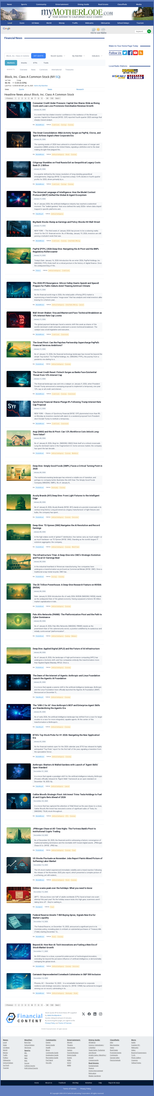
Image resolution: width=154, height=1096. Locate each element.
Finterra (38, 270)
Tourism (140, 23)
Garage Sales (114, 1058)
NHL (25, 1061)
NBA (25, 1058)
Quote (21, 89)
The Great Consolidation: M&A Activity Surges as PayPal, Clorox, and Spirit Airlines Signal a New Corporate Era (67, 134)
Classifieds (122, 4)
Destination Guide (52, 1055)
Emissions (75, 517)
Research (80, 89)
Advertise (88, 1083)
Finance (91, 1068)
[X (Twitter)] (83, 1017)
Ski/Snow (27, 1048)
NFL (25, 1053)
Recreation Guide (52, 1058)
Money (62, 23)
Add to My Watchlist (41, 86)
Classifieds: (114, 1040)
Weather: (28, 1040)
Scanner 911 (135, 1045)
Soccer (26, 1063)
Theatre (70, 1045)
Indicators (96, 56)
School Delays (123, 23)
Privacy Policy (50, 1023)
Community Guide (52, 1053)
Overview (23, 69)
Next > (58, 98)
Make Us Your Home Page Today (123, 46)
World (48, 23)
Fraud (73, 850)
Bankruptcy (55, 487)
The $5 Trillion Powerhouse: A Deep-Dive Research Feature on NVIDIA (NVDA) (67, 586)
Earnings (63, 124)
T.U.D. (133, 1055)
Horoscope (71, 1048)
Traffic (75, 23)
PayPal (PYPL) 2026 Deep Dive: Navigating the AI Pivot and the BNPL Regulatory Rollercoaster (66, 250)
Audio (133, 1042)
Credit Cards (55, 124)
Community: (51, 1040)
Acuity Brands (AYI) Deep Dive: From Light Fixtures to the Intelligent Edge (66, 497)
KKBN (69, 1065)
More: (133, 1040)
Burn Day (27, 1042)
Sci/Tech (6, 1065)
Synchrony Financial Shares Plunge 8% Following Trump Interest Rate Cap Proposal (67, 403)
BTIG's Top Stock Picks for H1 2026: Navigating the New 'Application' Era (66, 736)
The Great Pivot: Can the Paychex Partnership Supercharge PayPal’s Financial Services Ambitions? (66, 344)
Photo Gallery (136, 1058)
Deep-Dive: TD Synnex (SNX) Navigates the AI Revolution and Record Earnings (66, 526)
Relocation (92, 1073)
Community (41, 4)
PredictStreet (39, 364)
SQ (57, 77)
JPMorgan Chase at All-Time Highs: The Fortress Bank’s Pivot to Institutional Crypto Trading (64, 830)
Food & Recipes (72, 1053)
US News (35, 23)
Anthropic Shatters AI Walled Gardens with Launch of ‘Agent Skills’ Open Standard (65, 766)
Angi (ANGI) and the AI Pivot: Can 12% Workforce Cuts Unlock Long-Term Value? (66, 433)
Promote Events (115, 1053)
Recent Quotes (56, 56)
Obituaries (105, 23)
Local (10, 23)
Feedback (62, 1083)
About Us (48, 1083)
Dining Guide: (94, 1040)
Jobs (111, 1042)
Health (48, 1048)
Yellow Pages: (136, 1063)
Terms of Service (69, 1088)
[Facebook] (89, 1017)
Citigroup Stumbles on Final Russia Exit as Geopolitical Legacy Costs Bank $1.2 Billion (66, 164)
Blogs (48, 1050)
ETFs (35, 63)
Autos (112, 1048)
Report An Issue (114, 1083)
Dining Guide (83, 4)
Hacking (67, 636)
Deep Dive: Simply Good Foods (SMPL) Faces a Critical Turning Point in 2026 (67, 467)
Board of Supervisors (138, 1053)
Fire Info (49, 1063)
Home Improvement (96, 1071)
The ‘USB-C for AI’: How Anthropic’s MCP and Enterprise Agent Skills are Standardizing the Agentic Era (66, 706)
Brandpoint (39, 907)
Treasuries (69, 69)
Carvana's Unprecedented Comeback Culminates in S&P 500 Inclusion (67, 974)
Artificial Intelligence (58, 154)
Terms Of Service (65, 1023)
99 (47, 98)
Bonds (67, 154)
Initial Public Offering (74, 240)
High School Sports (31, 1068)
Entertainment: (74, 1040)
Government (64, 334)
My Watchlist (77, 56)
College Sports (29, 1066)
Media (139, 4)
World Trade (75, 547)
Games (69, 1050)
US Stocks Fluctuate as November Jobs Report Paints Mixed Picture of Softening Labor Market (67, 859)
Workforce (75, 453)
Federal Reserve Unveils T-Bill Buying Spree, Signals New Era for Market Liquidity (64, 916)
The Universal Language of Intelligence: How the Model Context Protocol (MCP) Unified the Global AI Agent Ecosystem (64, 193)
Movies (69, 1042)
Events (48, 1042)
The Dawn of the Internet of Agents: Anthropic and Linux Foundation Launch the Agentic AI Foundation (66, 677)
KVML (69, 1060)
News (9, 4)
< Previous (9, 98)
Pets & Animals (115, 1060)
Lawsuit (81, 304)
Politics (5, 1058)
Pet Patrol (49, 1060)
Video (133, 1050)
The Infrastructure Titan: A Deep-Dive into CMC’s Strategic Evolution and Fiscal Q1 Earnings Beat (67, 556)
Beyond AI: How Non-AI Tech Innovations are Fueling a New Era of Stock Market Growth (65, 946)
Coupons (134, 1060)
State (22, 23)
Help (100, 1083)
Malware (74, 636)
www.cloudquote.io (54, 1015)
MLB (25, 1055)
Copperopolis (93, 1060)
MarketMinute (40, 124)
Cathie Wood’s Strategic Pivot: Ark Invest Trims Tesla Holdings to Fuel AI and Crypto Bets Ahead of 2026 (67, 795)
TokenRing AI (39, 214)
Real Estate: (94, 1063)
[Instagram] (100, 1017)
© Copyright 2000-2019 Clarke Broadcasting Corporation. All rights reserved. (77, 1093)
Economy (70, 124)
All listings (92, 1042)
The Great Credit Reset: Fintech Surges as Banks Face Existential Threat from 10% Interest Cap (65, 373)
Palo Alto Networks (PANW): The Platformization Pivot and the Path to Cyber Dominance (67, 616)
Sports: (27, 1050)
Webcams (89, 23)
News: (5, 1040)
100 (52, 98)
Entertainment (62, 4)
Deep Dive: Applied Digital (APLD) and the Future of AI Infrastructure (66, 648)
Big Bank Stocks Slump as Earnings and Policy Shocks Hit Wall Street (66, 222)
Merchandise (114, 1045)
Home (36, 1083)
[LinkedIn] (94, 1017)
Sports (24, 4)
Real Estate (103, 4)
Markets (11, 63)
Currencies (43, 69)
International (56, 69)
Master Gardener (95, 1076)
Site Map (75, 1083)
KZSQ (69, 1063)
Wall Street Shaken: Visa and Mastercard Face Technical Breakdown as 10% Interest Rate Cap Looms (67, 314)
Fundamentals (93, 1066)
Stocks (24, 63)
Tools (46, 63)
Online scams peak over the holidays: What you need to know (62, 888)
